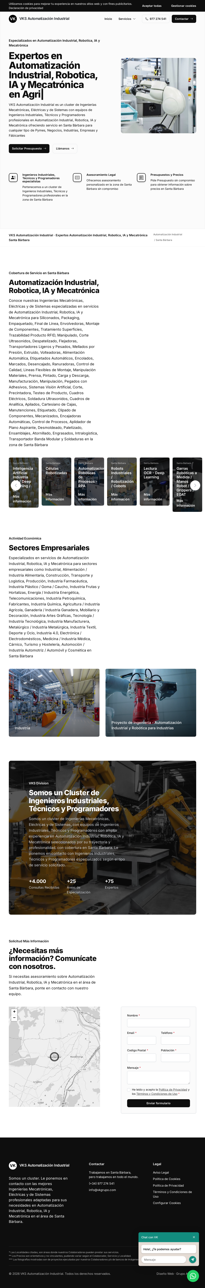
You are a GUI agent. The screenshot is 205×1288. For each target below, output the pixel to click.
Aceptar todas (152, 5)
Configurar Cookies (167, 1203)
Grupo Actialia (186, 1274)
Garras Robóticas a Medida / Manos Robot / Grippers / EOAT (187, 481)
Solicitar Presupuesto (29, 148)
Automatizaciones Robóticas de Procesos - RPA (94, 477)
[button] (195, 485)
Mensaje (134, 1067)
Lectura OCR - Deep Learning (154, 472)
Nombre (133, 1015)
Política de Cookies (166, 1179)
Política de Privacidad (173, 1089)
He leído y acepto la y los (161, 1091)
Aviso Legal (161, 1172)
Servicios (127, 18)
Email (132, 1032)
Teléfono (168, 1032)
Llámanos (65, 148)
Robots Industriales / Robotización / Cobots (122, 477)
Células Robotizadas (56, 470)
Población (168, 1050)
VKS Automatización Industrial (39, 19)
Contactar (184, 18)
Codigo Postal (137, 1050)
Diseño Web (165, 1274)
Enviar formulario (159, 1103)
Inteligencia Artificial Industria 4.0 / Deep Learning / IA (23, 479)
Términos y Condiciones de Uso (156, 1093)
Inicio (108, 18)
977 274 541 (155, 18)
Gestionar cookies (183, 5)
